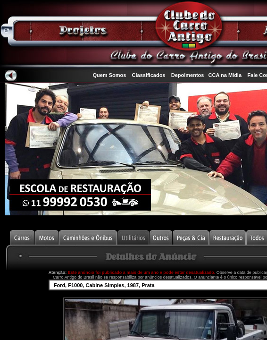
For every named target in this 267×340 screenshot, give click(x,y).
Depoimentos (187, 75)
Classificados (149, 75)
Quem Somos (109, 75)
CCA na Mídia (225, 75)
